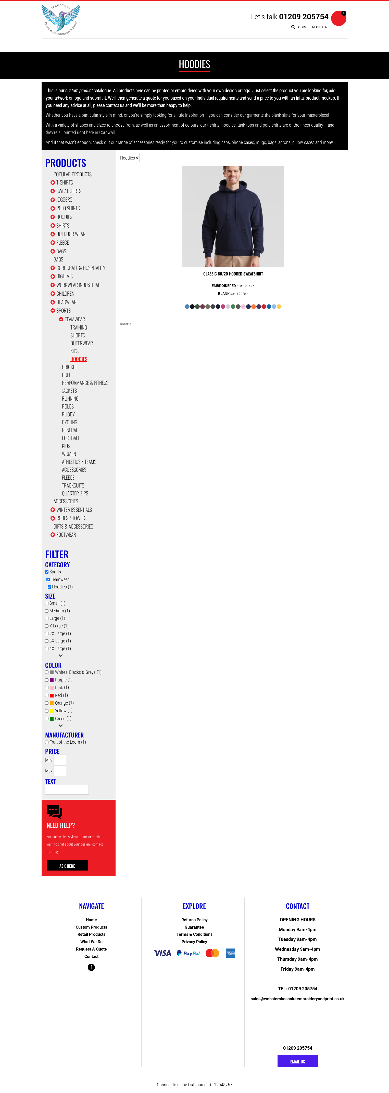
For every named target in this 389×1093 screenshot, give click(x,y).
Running (70, 398)
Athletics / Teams (79, 461)
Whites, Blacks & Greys (75, 672)
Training (78, 327)
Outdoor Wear (70, 234)
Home (91, 919)
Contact (91, 956)
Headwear (66, 302)
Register (319, 27)
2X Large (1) (60, 633)
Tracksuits (73, 485)
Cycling (69, 422)
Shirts (62, 225)
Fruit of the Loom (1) (67, 742)
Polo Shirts (68, 208)
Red (58, 695)
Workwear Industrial (78, 284)
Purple (61, 679)
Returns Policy (194, 919)
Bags (61, 251)
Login (301, 27)
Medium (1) (59, 610)
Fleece (62, 242)
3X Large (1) (60, 640)
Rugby (68, 414)
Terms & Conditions (194, 934)
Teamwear (75, 319)
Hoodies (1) (62, 586)
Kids (74, 351)
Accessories (74, 469)
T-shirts (64, 182)
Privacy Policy (194, 941)
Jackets (69, 390)
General (70, 430)
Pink (59, 687)
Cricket (69, 367)
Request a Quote (91, 949)
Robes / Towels (71, 518)
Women (69, 453)
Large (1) (57, 618)
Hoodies (64, 216)
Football (71, 438)
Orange (61, 703)
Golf (66, 374)
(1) (75, 672)
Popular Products (73, 174)
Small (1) (57, 603)
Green (60, 718)
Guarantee (194, 927)
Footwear (66, 534)
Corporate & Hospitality (80, 267)
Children (65, 293)
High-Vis (64, 276)
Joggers (64, 199)
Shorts (77, 335)
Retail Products (91, 934)
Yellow (61, 710)
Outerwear (81, 343)
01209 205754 (304, 16)
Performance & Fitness (85, 382)
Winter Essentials (74, 509)
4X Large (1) (60, 648)
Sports (63, 310)
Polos (68, 406)
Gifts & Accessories (73, 526)
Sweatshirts (68, 191)
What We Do (91, 941)
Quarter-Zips (75, 493)
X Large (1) (59, 625)
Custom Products (91, 927)
